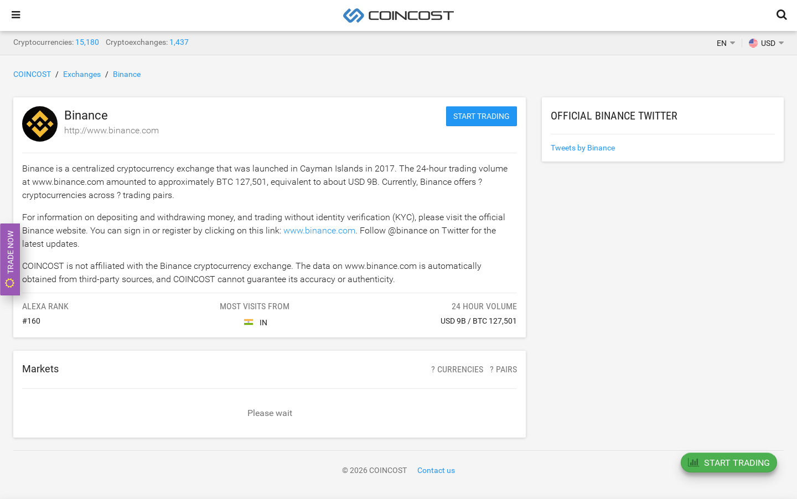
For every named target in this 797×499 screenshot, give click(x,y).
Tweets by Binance (583, 147)
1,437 (179, 42)
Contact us (436, 470)
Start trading (481, 116)
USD (762, 43)
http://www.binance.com (111, 130)
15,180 (87, 42)
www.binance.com (319, 230)
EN (722, 43)
